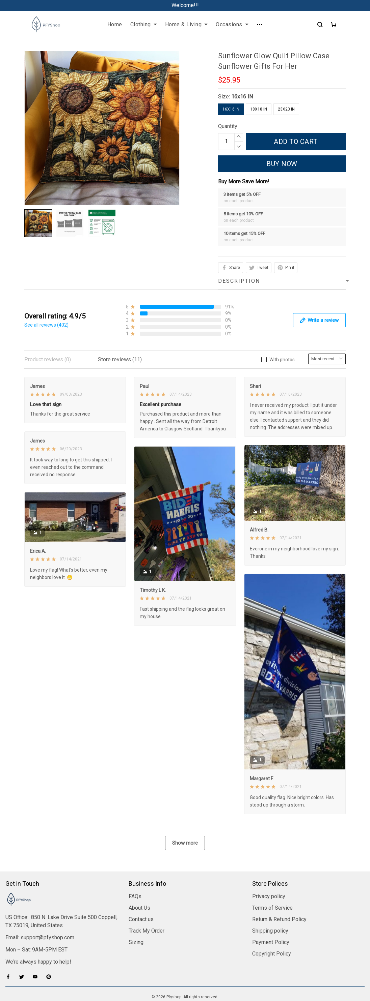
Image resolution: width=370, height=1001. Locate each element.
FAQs (135, 896)
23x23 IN (286, 109)
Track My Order (146, 931)
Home (114, 24)
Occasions (232, 24)
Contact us (141, 919)
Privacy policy (268, 896)
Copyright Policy (271, 953)
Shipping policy (270, 931)
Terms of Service (272, 908)
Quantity (227, 126)
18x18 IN (258, 109)
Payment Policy (270, 942)
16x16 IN (242, 96)
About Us (139, 908)
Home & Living (186, 24)
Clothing (143, 24)
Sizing (136, 942)
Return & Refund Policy (279, 919)
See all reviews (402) (46, 325)
